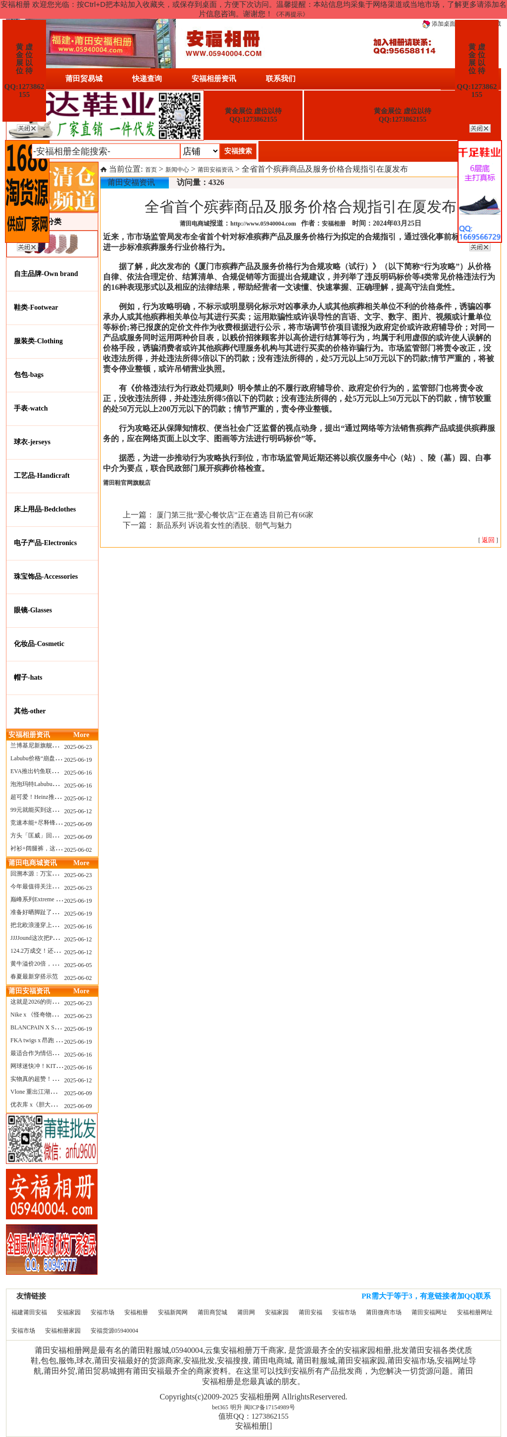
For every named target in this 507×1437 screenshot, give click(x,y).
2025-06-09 (78, 824)
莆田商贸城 (212, 1312)
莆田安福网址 (429, 1312)
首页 (151, 169)
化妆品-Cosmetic (39, 644)
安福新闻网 (173, 1312)
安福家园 (69, 1312)
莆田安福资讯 (215, 169)
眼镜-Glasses (33, 610)
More (81, 735)
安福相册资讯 (214, 79)
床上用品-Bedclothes (45, 509)
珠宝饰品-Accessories (46, 576)
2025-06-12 (78, 798)
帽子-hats (28, 677)
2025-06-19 (78, 759)
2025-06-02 (78, 849)
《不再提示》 (290, 14)
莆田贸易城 (83, 79)
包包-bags (29, 374)
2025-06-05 (78, 965)
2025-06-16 (78, 772)
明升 (236, 1407)
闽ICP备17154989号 (269, 1407)
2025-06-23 (78, 746)
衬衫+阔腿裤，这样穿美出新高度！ (56, 848)
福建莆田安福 (29, 1312)
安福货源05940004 (114, 1330)
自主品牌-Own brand (46, 274)
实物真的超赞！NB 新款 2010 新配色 (58, 1078)
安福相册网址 (475, 1312)
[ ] (488, 540)
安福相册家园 (63, 1330)
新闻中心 (177, 169)
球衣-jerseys (32, 442)
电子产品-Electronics (45, 543)
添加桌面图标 (444, 23)
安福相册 (136, 1312)
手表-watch (31, 408)
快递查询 (147, 79)
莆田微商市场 (384, 1312)
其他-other (30, 711)
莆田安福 (310, 1312)
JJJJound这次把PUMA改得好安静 (53, 937)
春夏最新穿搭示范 (34, 976)
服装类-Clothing (38, 341)
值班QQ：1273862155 (253, 1416)
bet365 (220, 1407)
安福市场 (102, 1312)
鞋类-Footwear (36, 307)
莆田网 (246, 1312)
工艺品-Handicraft (42, 475)
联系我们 (281, 79)
